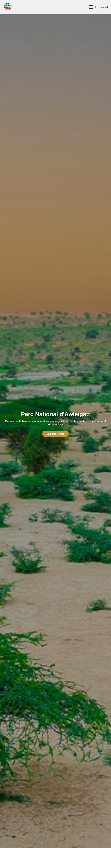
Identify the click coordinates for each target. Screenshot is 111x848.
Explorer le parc (55, 434)
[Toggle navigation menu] (91, 7)
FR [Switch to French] (96, 7)
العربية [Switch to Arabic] (104, 7)
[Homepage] (7, 7)
